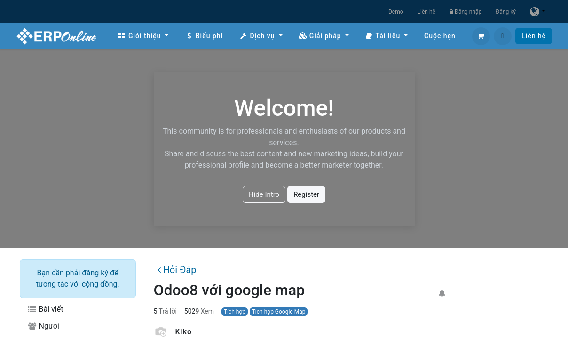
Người (43, 326)
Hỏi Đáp (177, 269)
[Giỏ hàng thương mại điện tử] (481, 36)
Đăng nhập (465, 11)
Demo (395, 11)
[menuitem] (143, 36)
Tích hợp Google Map (279, 311)
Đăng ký (506, 11)
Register (306, 194)
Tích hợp (234, 311)
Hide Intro (264, 194)
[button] (503, 36)
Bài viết (45, 309)
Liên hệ (426, 11)
